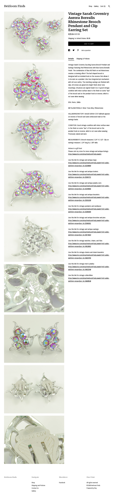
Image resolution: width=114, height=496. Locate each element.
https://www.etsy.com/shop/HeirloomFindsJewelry (84, 154)
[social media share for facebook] (69, 50)
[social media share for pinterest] (78, 50)
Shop (90, 6)
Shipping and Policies (38, 485)
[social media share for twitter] (74, 50)
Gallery (96, 6)
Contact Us (35, 488)
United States (81, 38)
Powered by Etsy (92, 488)
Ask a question (86, 50)
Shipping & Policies (83, 58)
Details (71, 58)
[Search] (109, 6)
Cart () (102, 6)
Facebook (62, 483)
